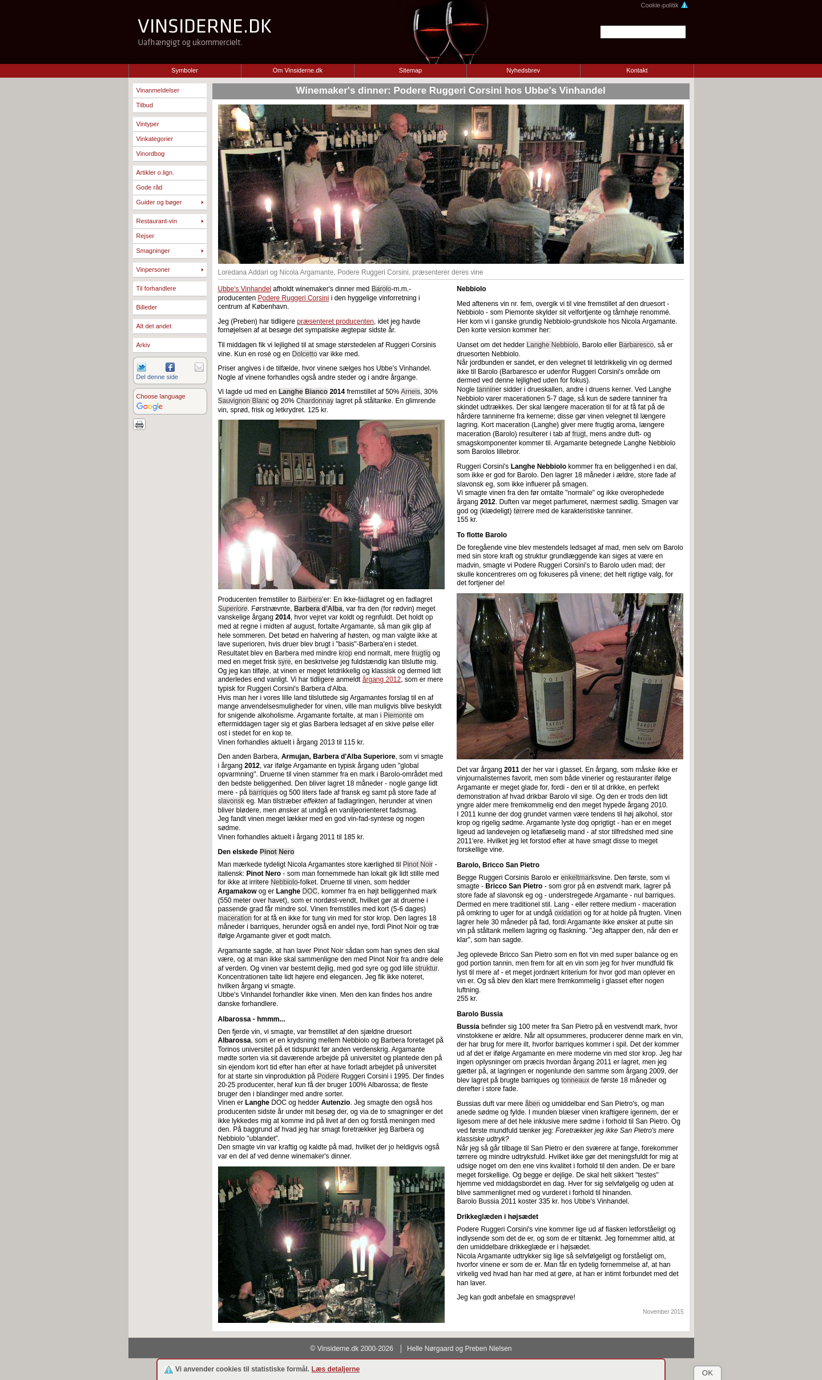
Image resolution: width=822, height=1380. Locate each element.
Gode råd (149, 187)
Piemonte (398, 715)
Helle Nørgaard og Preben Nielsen (459, 1349)
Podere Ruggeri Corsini (293, 298)
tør (518, 511)
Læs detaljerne (336, 1369)
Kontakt (636, 70)
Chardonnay (314, 401)
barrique (261, 792)
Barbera (310, 600)
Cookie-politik (664, 5)
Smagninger (153, 250)
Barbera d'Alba (318, 609)
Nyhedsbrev (523, 70)
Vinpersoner (153, 269)
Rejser (145, 235)
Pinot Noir (418, 864)
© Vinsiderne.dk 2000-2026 (352, 1349)
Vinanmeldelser (158, 90)
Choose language (161, 396)
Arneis (410, 392)
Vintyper (147, 123)
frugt (579, 434)
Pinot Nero (277, 852)
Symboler (184, 70)
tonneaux (575, 1080)
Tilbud (145, 105)
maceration (235, 918)
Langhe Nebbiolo (552, 345)
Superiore (233, 609)
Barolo (382, 289)
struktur (426, 968)
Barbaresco (636, 345)
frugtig (421, 653)
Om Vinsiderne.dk (298, 70)
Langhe (291, 392)
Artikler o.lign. (155, 172)
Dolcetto (304, 354)
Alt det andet (154, 326)
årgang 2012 (381, 679)
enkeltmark (577, 878)
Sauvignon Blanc (243, 401)
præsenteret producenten (335, 321)
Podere (328, 1076)
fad (363, 600)
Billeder (147, 307)
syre (284, 662)
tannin (486, 389)
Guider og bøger (159, 202)
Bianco (316, 392)
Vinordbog (150, 153)
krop (345, 653)
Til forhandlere (156, 288)
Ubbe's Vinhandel (244, 289)
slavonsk (231, 801)
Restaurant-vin (157, 221)
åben (533, 1104)
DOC (310, 891)
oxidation (568, 913)
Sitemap (410, 70)
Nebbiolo (284, 882)
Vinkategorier (155, 138)
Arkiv (143, 344)
